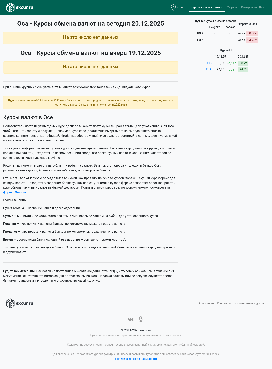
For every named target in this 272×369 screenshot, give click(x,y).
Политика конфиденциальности (136, 358)
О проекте (206, 303)
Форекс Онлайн (14, 192)
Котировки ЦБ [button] (251, 7)
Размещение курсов (249, 303)
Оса (180, 7)
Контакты (224, 303)
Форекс (232, 7)
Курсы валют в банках (207, 7)
